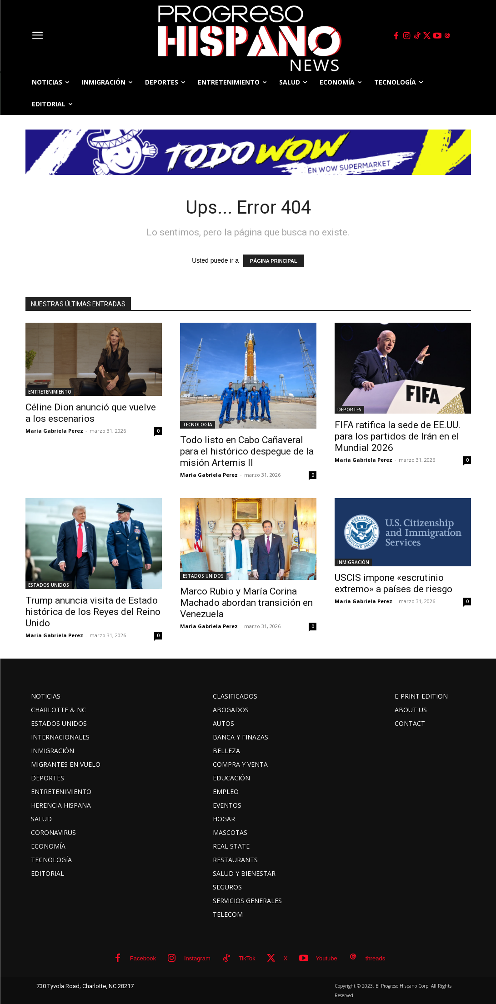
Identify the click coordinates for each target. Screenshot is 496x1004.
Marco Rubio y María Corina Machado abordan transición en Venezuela (246, 602)
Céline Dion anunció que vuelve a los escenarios (90, 413)
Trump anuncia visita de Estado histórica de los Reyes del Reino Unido (92, 612)
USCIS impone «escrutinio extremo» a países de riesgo (393, 583)
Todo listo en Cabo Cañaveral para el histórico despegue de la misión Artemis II (247, 451)
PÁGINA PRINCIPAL (273, 261)
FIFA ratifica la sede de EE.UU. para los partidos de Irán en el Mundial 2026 (398, 436)
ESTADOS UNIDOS (48, 585)
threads (375, 958)
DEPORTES (349, 409)
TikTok (247, 958)
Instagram (197, 958)
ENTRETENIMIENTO (49, 392)
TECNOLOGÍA (197, 424)
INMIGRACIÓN (353, 562)
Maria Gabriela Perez (54, 430)
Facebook (143, 958)
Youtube (326, 958)
